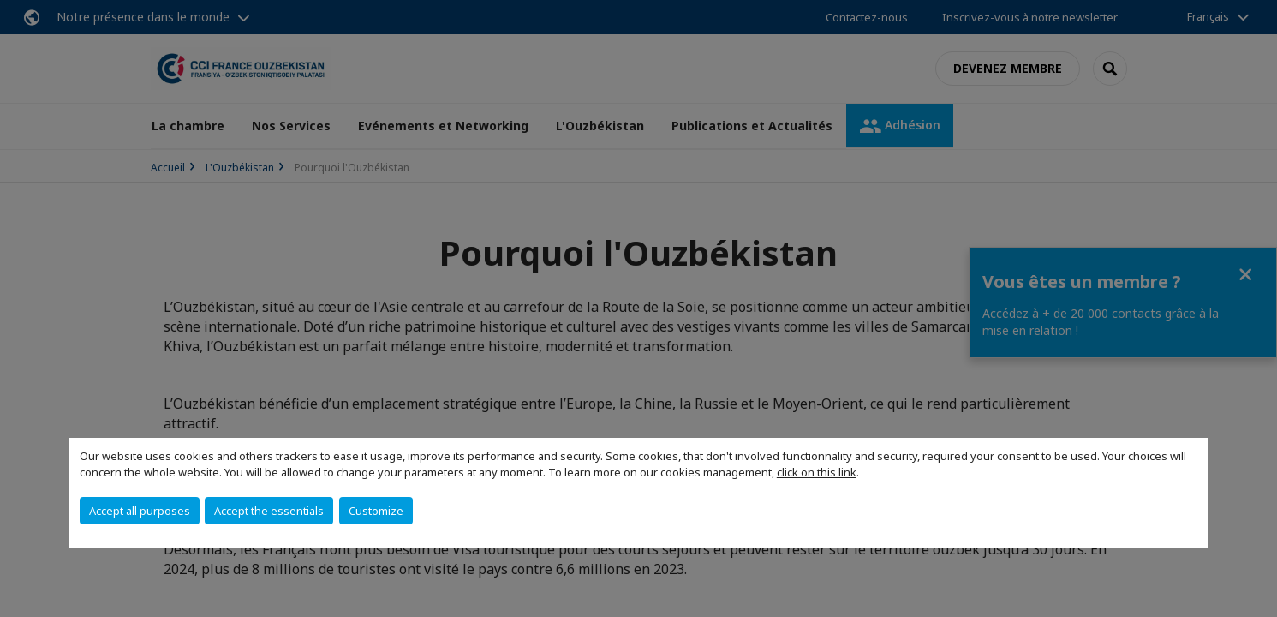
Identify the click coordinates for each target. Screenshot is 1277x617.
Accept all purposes (139, 510)
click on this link (816, 472)
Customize (376, 510)
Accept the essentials (269, 510)
